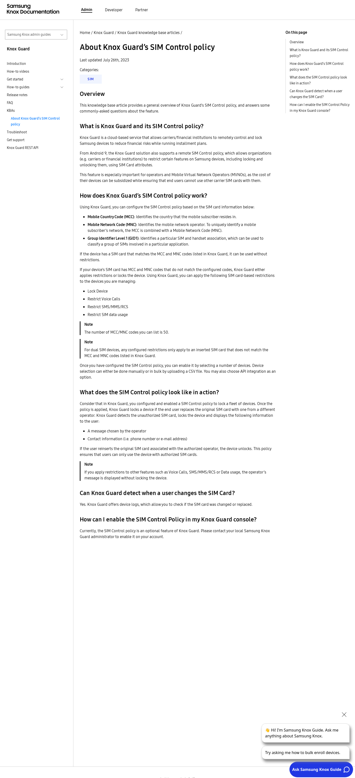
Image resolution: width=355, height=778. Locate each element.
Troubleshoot (17, 132)
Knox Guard (104, 32)
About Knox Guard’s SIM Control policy (35, 121)
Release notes (17, 94)
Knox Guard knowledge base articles (148, 32)
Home (85, 32)
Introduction (16, 63)
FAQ (10, 102)
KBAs (11, 110)
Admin (86, 9)
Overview (297, 42)
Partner (141, 9)
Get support (15, 139)
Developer (114, 9)
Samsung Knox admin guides (29, 34)
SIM (91, 79)
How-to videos (18, 71)
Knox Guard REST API (22, 147)
